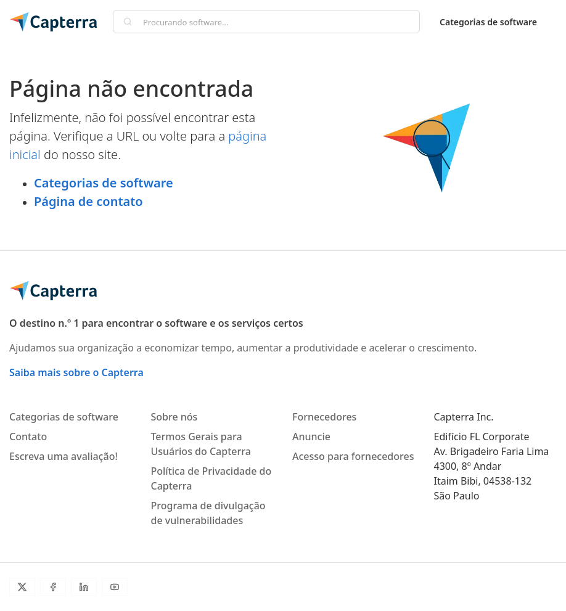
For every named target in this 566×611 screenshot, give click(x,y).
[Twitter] (22, 587)
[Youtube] (115, 587)
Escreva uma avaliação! (63, 456)
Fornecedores (324, 417)
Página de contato (88, 201)
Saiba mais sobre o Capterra (76, 372)
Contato (28, 436)
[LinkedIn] (84, 587)
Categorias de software (488, 22)
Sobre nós (174, 417)
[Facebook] (53, 587)
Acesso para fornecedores (353, 456)
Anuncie (311, 436)
